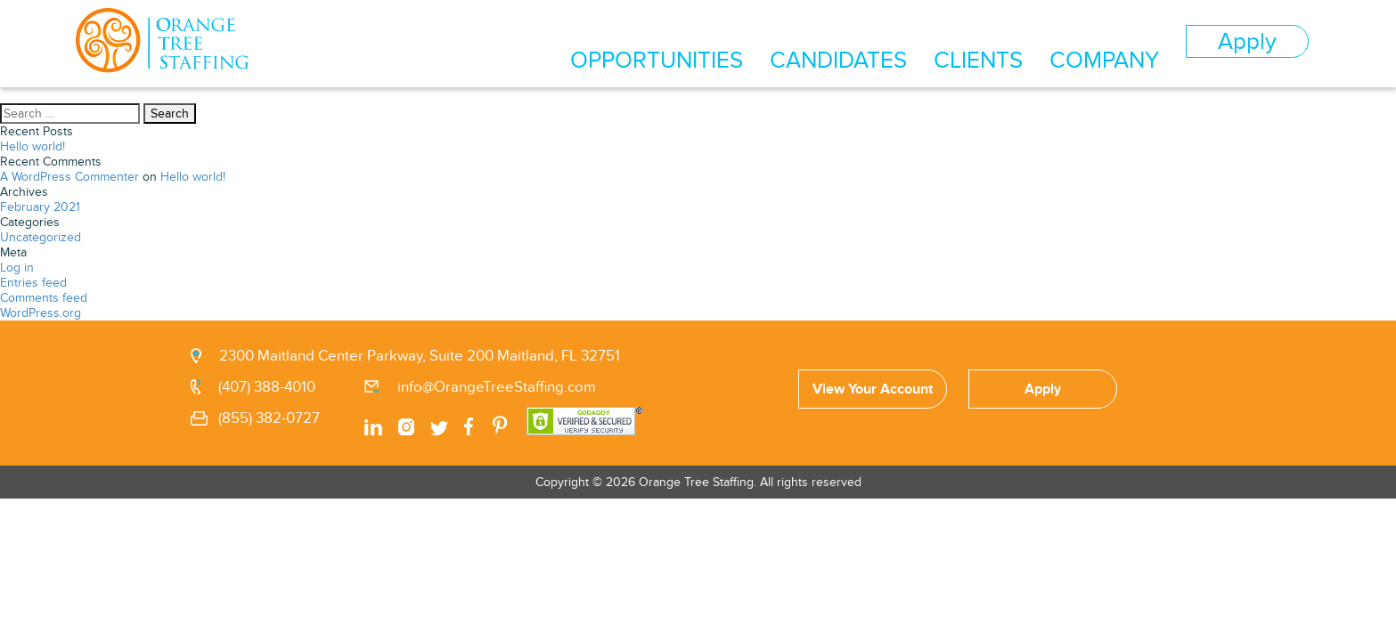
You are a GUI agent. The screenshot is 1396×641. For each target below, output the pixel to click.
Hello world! (32, 146)
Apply (1257, 41)
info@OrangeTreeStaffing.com (496, 387)
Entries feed (33, 282)
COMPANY (1139, 43)
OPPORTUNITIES (801, 43)
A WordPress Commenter (69, 176)
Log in (17, 267)
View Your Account (872, 389)
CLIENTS (1043, 43)
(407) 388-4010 (266, 387)
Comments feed (43, 297)
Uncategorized (40, 237)
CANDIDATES (937, 43)
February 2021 (40, 207)
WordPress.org (40, 312)
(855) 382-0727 (269, 418)
